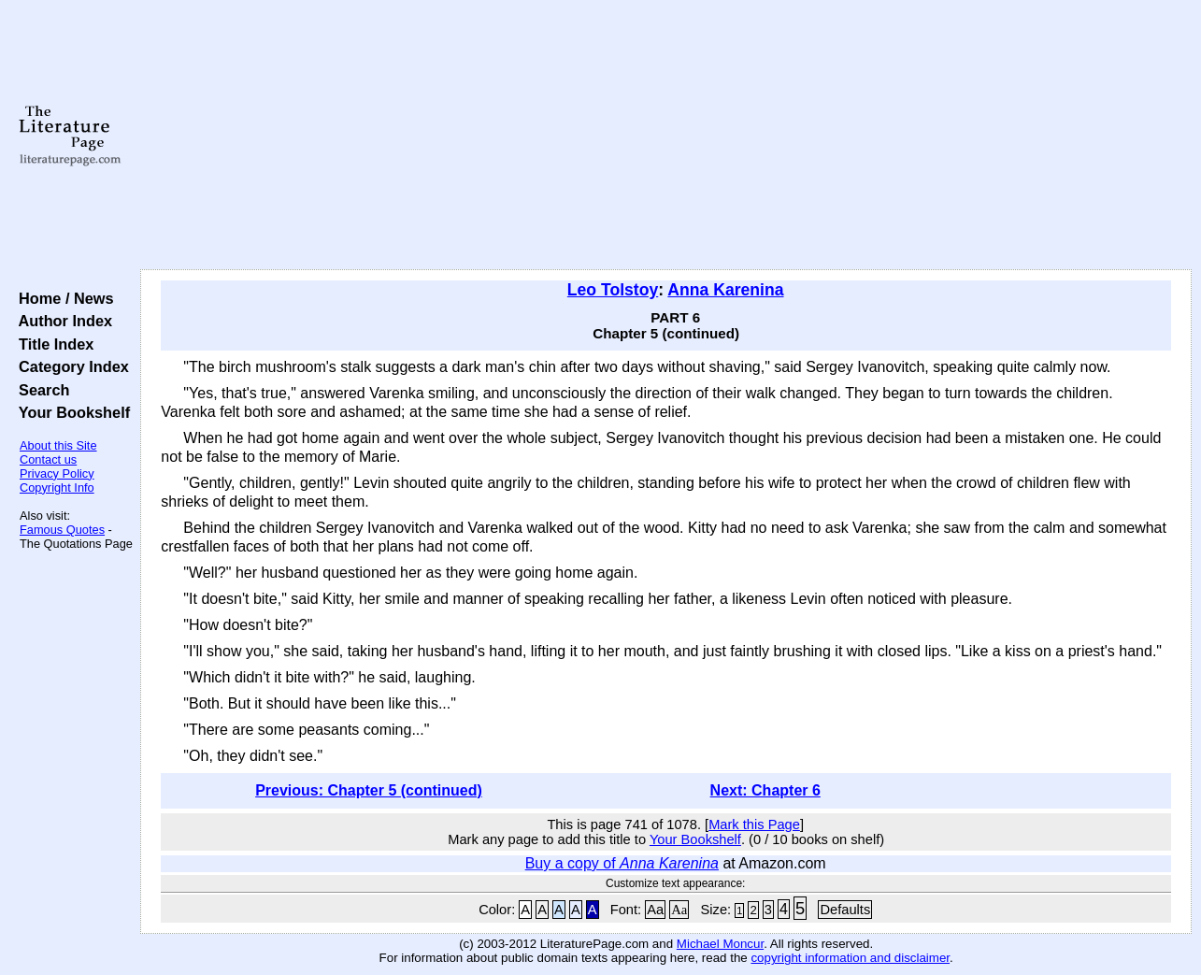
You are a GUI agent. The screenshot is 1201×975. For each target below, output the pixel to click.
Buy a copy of (622, 863)
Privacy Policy (57, 473)
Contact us (48, 459)
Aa (655, 909)
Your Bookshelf (70, 412)
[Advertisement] (666, 135)
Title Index (51, 344)
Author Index (61, 320)
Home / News (62, 298)
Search (39, 389)
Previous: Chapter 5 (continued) (368, 790)
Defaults (845, 909)
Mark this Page (754, 824)
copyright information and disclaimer (850, 958)
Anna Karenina (725, 289)
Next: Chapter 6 (765, 790)
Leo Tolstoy (612, 289)
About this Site (58, 445)
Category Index (69, 366)
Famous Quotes (62, 530)
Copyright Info (57, 487)
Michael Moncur (720, 944)
